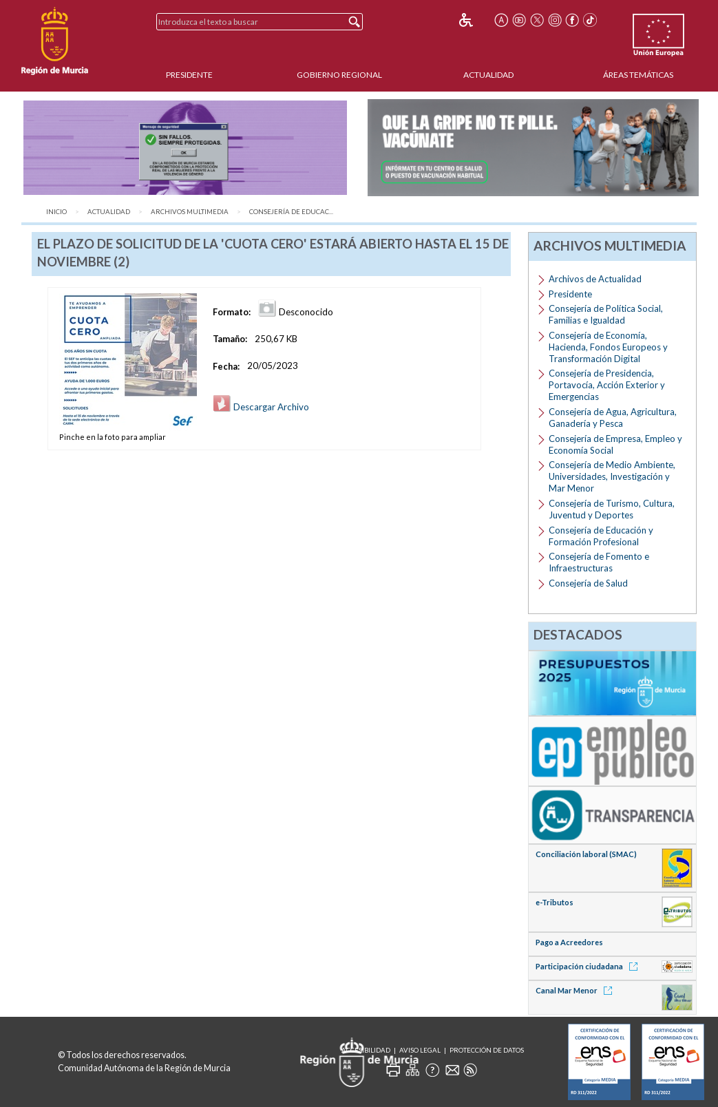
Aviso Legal (420, 1050)
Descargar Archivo (261, 406)
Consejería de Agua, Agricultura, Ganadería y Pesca (613, 417)
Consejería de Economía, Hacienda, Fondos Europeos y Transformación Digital (608, 347)
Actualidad (488, 75)
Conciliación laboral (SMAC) (586, 854)
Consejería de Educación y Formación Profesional (601, 536)
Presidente (189, 75)
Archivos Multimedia (190, 211)
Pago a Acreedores (569, 942)
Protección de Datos (487, 1050)
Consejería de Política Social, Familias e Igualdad (606, 314)
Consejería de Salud (588, 583)
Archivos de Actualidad (595, 278)
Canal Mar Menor (576, 990)
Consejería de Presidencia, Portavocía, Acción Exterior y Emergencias (607, 385)
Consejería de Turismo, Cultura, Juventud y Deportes (612, 509)
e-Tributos (554, 902)
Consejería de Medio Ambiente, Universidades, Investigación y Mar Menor (612, 476)
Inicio (56, 211)
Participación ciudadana (589, 966)
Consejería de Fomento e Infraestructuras (599, 562)
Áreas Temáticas (638, 75)
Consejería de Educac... (291, 211)
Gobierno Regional (339, 75)
